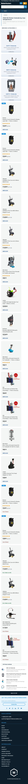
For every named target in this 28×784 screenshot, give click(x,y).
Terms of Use (5, 764)
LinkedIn (15, 708)
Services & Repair (6, 740)
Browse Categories (9, 28)
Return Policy (5, 760)
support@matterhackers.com (11, 719)
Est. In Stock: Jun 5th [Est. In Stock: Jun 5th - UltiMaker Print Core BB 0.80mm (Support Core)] (7, 603)
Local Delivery (6, 753)
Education (4, 734)
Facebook (6, 708)
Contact (4, 749)
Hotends (5, 15)
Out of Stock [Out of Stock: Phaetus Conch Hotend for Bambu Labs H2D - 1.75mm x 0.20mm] (5, 542)
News (3, 727)
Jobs (2, 757)
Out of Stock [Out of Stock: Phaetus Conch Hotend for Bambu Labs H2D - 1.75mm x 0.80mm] (5, 511)
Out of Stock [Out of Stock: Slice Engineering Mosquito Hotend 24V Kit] (5, 631)
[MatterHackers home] (6, 4)
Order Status (5, 751)
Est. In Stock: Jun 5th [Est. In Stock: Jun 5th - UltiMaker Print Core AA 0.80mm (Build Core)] (7, 572)
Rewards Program (7, 755)
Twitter (9, 708)
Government (5, 738)
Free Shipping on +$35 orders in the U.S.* (10, 0)
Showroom (5, 730)
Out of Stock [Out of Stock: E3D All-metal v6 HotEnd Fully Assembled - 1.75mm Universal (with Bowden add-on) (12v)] (5, 659)
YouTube (21, 708)
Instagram (12, 708)
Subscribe (14, 704)
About (3, 747)
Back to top (14, 693)
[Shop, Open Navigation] (4, 11)
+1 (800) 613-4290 (6, 716)
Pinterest (18, 708)
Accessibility (5, 766)
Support (4, 736)
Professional (5, 732)
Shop (3, 725)
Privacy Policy (5, 762)
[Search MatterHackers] (25, 6)
